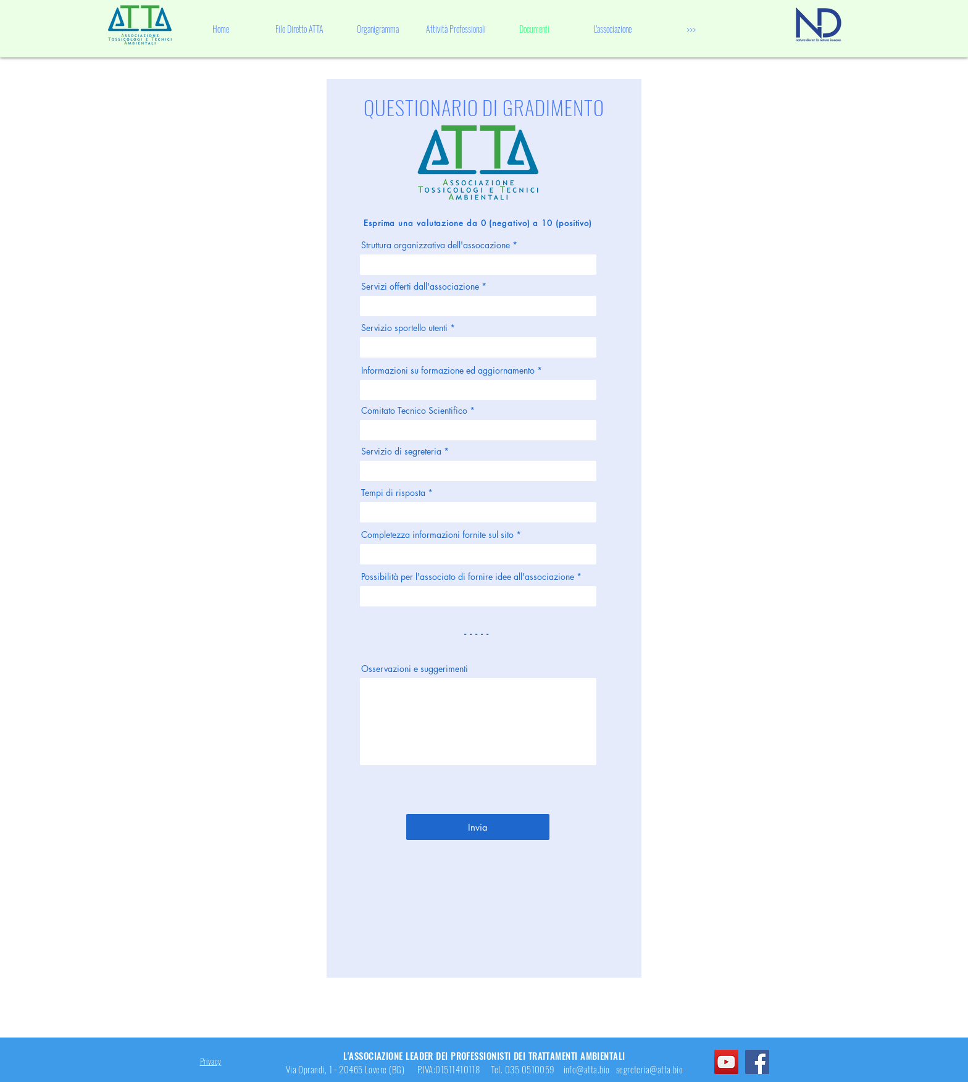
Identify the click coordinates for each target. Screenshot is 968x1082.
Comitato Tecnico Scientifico (414, 410)
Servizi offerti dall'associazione (420, 286)
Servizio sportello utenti (404, 328)
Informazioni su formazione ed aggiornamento (448, 370)
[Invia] (477, 827)
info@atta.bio (587, 1069)
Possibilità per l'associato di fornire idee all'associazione (467, 576)
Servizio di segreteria (401, 451)
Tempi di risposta (393, 493)
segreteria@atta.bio (649, 1069)
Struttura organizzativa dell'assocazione (435, 245)
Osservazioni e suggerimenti (414, 669)
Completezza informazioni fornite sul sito (437, 535)
